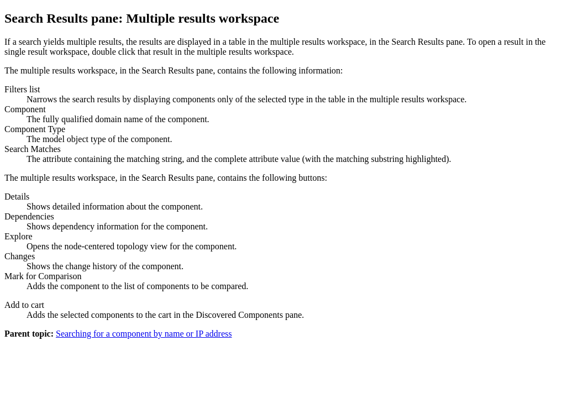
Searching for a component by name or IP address (144, 333)
